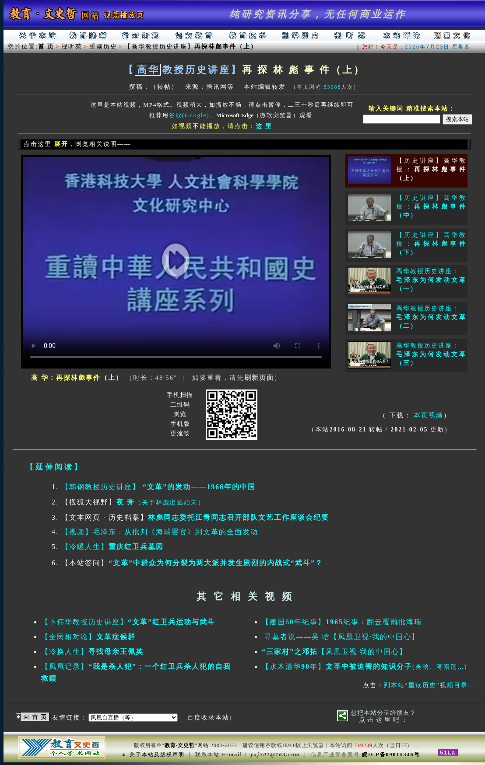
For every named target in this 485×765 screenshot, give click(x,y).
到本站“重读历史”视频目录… (429, 685)
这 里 (264, 126)
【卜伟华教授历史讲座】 (128, 622)
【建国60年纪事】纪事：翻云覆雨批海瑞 (342, 622)
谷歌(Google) (189, 115)
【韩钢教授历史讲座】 (158, 486)
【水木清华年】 (364, 666)
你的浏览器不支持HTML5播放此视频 (176, 262)
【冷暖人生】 (112, 546)
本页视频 (428, 415)
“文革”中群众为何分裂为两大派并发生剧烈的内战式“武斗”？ (216, 563)
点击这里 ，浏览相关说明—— (76, 144)
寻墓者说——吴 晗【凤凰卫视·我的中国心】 (340, 636)
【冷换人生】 (92, 651)
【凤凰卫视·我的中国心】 (334, 651)
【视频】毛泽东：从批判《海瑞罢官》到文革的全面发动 (159, 532)
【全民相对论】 (88, 636)
